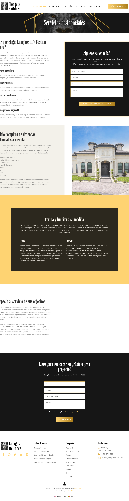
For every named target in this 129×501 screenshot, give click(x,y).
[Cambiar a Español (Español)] (71, 496)
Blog (67, 473)
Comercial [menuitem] (60, 5)
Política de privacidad (72, 412)
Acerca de (70, 448)
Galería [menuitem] (75, 5)
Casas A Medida (40, 448)
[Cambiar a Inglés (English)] (60, 496)
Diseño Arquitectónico (42, 451)
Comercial (70, 466)
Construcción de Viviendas (44, 455)
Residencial (70, 462)
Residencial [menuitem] (43, 5)
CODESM (70, 491)
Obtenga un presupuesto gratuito (97, 104)
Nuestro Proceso (72, 451)
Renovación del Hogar (42, 459)
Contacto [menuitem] (87, 5)
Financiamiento (72, 459)
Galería (68, 469)
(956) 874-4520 (118, 6)
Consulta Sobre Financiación (45, 462)
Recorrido (70, 455)
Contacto (69, 476)
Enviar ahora (64, 419)
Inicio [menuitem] (32, 5)
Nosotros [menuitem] (61, 7)
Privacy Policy (78, 488)
